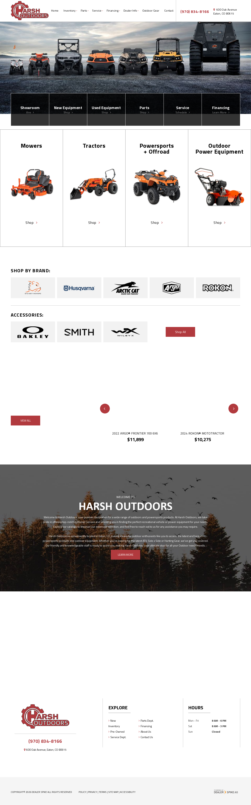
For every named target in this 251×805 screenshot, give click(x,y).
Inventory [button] (69, 10)
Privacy (92, 792)
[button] (105, 408)
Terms (102, 792)
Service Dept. (118, 737)
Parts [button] (84, 10)
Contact (168, 10)
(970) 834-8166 (45, 741)
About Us (146, 731)
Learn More (125, 555)
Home (54, 10)
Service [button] (96, 10)
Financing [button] (112, 10)
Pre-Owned (117, 731)
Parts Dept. (147, 720)
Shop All (180, 332)
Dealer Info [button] (130, 10)
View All (25, 420)
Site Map (113, 792)
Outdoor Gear (150, 10)
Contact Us (147, 737)
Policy (82, 792)
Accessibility (128, 792)
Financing (146, 726)
